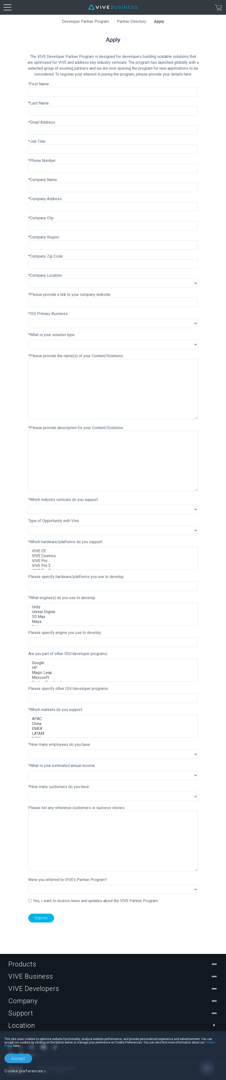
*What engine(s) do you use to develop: (62, 597)
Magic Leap (113, 672)
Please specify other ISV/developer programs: (68, 688)
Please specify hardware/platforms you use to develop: (76, 576)
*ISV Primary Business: (48, 313)
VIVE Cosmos (113, 555)
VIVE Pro (113, 560)
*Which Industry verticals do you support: (63, 499)
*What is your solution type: (51, 334)
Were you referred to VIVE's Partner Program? (67, 879)
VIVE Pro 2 (113, 565)
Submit (41, 918)
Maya (113, 621)
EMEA (113, 728)
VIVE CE (113, 551)
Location (113, 1025)
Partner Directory (131, 21)
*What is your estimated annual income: (62, 765)
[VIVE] (113, 7)
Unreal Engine (113, 611)
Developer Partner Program (85, 21)
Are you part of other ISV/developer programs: (68, 653)
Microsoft (113, 677)
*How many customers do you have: (59, 786)
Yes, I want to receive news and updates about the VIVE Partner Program (95, 900)
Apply (159, 21)
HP (113, 667)
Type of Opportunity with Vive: (54, 520)
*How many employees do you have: (59, 744)
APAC (113, 718)
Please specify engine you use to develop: (65, 632)
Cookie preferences (23, 1070)
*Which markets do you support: (55, 709)
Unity (113, 607)
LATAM (113, 733)
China (113, 723)
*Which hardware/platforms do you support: (65, 542)
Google (113, 662)
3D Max (113, 616)
